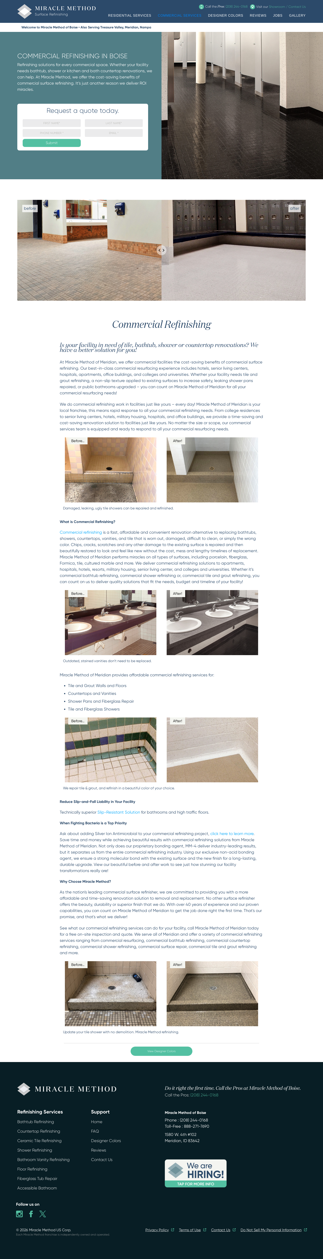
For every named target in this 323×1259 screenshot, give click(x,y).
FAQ (95, 1131)
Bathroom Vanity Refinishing (43, 1159)
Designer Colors (106, 1140)
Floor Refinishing (32, 1169)
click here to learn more (232, 833)
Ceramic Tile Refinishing (39, 1140)
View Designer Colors (161, 1051)
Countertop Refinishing (38, 1131)
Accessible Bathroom (37, 1188)
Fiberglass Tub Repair (37, 1178)
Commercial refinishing (81, 532)
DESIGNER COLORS (225, 15)
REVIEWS (258, 15)
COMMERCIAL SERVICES (179, 15)
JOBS (278, 15)
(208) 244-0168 (204, 1095)
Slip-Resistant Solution (118, 812)
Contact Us (101, 1159)
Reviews (98, 1150)
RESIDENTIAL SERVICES (129, 15)
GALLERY (297, 15)
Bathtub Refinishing (35, 1121)
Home (96, 1121)
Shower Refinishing (34, 1150)
